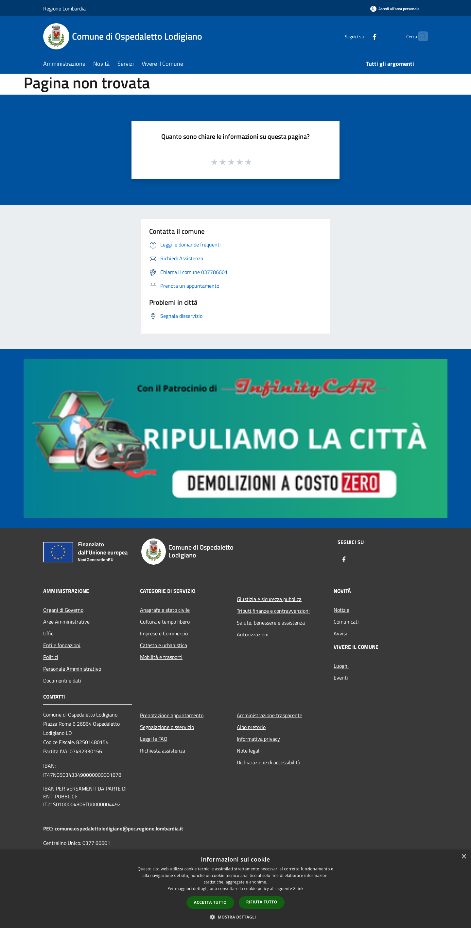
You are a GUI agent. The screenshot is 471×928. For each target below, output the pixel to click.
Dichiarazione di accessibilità (268, 762)
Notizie (341, 610)
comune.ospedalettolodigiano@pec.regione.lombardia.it (119, 828)
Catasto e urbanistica (163, 645)
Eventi (341, 678)
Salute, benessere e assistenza (271, 623)
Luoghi (341, 666)
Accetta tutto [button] (210, 902)
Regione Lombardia (64, 8)
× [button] (463, 856)
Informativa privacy (258, 739)
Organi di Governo (63, 610)
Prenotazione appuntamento (171, 715)
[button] (235, 917)
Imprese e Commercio (164, 633)
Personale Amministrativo (72, 669)
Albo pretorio (251, 727)
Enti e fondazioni (61, 645)
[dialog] (235, 889)
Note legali (249, 751)
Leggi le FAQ (153, 739)
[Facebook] (361, 36)
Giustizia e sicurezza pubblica (269, 599)
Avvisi (340, 633)
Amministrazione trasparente (269, 715)
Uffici (49, 633)
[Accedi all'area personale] (395, 8)
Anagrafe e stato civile (165, 610)
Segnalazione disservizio (167, 727)
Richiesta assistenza (162, 751)
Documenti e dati (62, 680)
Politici (50, 657)
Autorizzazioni (253, 634)
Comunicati (346, 622)
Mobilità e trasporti (161, 657)
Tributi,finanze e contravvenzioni (273, 611)
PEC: (49, 828)
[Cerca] (420, 36)
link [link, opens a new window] (300, 888)
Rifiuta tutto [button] (261, 902)
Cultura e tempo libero (165, 622)
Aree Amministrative (66, 622)
